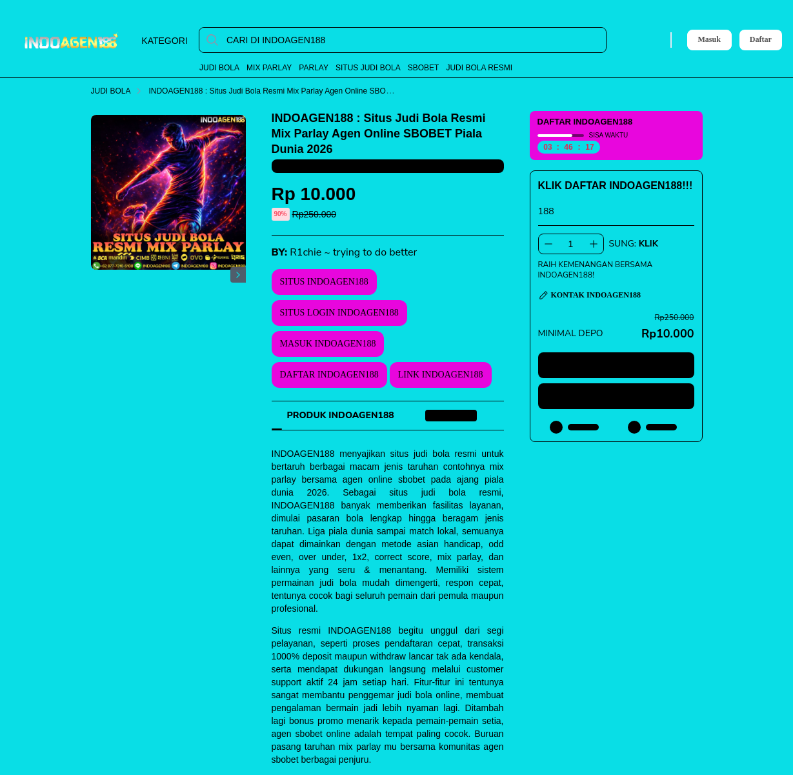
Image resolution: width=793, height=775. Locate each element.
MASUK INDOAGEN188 (328, 343)
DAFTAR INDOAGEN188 (329, 374)
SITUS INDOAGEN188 (324, 282)
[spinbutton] (571, 243)
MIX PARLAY (269, 67)
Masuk (709, 39)
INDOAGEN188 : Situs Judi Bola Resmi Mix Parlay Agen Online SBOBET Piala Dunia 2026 (312, 91)
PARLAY (313, 67)
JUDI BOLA (219, 67)
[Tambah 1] (593, 244)
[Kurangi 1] (548, 244)
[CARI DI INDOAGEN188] (413, 40)
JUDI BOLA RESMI (479, 67)
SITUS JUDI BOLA (368, 67)
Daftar (761, 39)
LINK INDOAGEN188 (440, 374)
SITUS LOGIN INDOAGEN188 (339, 312)
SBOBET (423, 67)
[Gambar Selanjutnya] (238, 275)
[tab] (341, 415)
